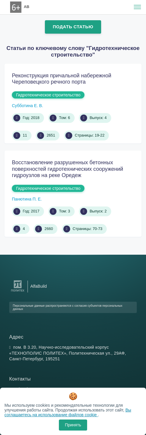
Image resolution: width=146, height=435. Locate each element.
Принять (73, 425)
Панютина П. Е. (27, 199)
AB (26, 6)
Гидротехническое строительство (48, 95)
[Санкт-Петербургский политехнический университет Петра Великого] (17, 291)
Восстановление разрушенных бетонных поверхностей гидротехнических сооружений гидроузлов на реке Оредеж (67, 168)
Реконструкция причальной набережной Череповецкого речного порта (61, 79)
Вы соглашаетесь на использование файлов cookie (67, 412)
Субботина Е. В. (27, 105)
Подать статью (73, 26)
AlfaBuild (38, 286)
